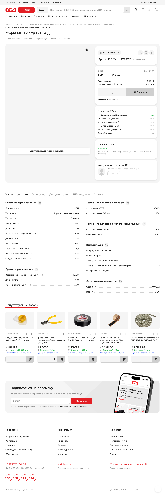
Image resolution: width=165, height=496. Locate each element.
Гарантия (114, 454)
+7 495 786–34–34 (15, 464)
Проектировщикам (57, 16)
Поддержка (90, 16)
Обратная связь (13, 454)
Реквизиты (10, 2)
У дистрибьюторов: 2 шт (47, 353)
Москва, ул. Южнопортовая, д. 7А (128, 464)
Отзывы (67, 38)
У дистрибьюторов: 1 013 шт (112, 353)
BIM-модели (56, 38)
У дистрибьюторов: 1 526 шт (80, 353)
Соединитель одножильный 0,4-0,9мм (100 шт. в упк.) (19, 339)
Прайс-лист (44, 2)
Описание (27, 38)
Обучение (10, 445)
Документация (41, 38)
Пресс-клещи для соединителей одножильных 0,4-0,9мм (51, 340)
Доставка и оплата (27, 2)
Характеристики (12, 38)
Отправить (81, 401)
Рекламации (11, 441)
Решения (25, 16)
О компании (11, 16)
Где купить (39, 16)
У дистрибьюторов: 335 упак (18, 353)
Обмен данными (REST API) (18, 449)
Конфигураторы (66, 449)
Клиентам (75, 16)
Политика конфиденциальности (19, 490)
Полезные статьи (118, 441)
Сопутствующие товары (21, 305)
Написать (114, 174)
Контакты (57, 2)
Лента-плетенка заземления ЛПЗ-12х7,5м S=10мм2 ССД (145, 339)
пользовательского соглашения (73, 406)
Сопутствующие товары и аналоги (49, 151)
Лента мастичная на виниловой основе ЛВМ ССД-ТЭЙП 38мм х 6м (111, 340)
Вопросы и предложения (17, 436)
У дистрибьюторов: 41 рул (142, 353)
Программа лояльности (122, 449)
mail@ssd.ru (64, 464)
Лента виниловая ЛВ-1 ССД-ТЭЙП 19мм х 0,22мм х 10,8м (82, 339)
